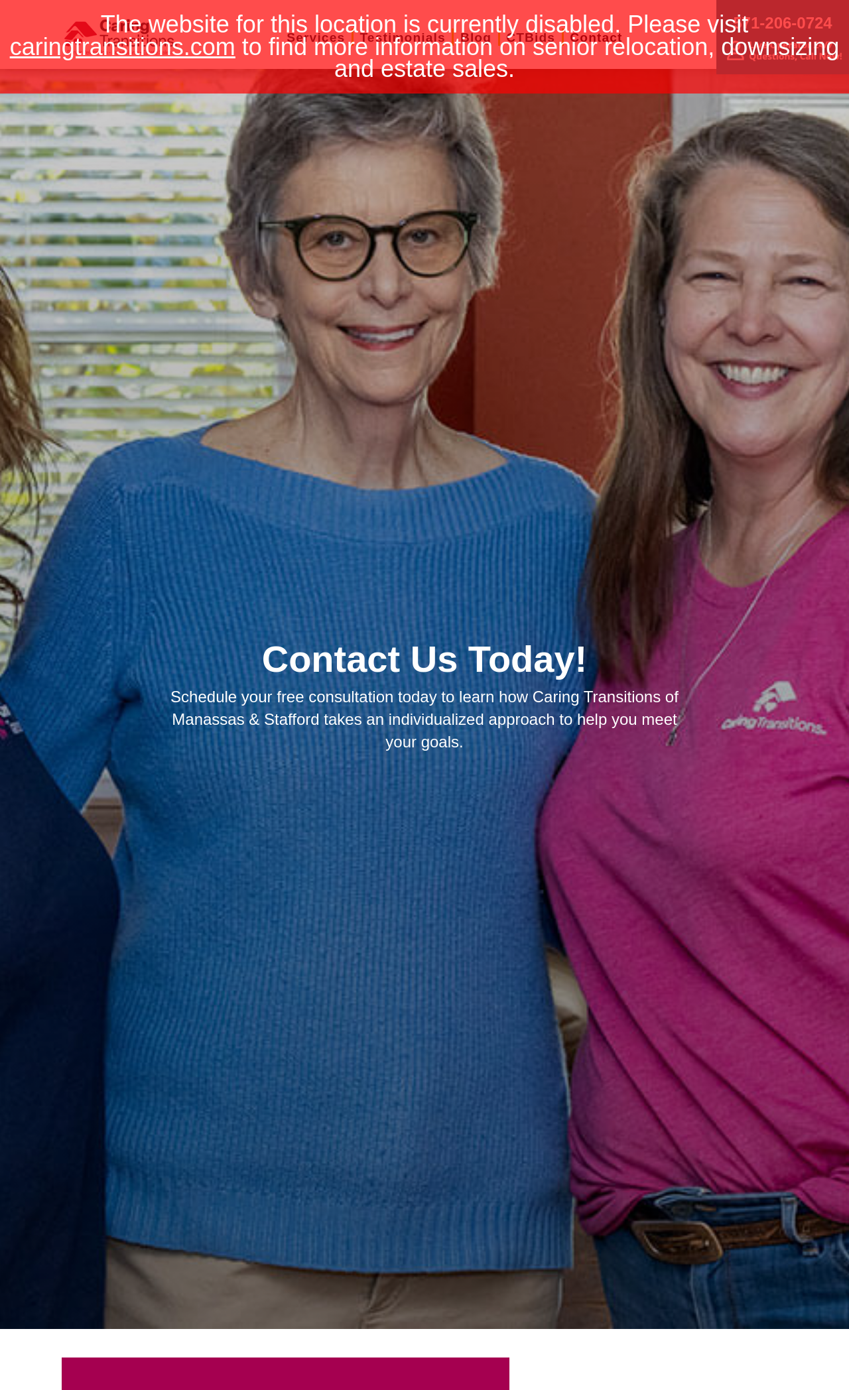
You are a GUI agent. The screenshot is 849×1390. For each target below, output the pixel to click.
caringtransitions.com (122, 46)
